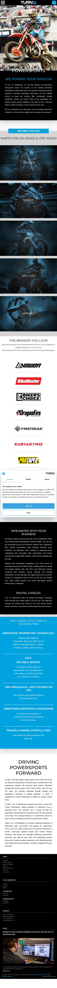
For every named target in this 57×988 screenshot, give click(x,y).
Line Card (5, 870)
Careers (5, 866)
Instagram (5, 893)
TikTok (4, 887)
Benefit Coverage (7, 868)
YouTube (5, 886)
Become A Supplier (8, 864)
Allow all (28, 506)
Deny (28, 513)
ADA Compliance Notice (48, 976)
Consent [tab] (10, 479)
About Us (5, 860)
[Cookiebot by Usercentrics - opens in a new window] (46, 473)
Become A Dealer (29, 131)
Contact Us (6, 872)
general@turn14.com (8, 920)
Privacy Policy (47, 974)
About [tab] (47, 479)
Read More (6, 971)
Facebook (5, 895)
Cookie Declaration (7, 976)
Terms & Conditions (36, 974)
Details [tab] (28, 479)
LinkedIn (5, 884)
